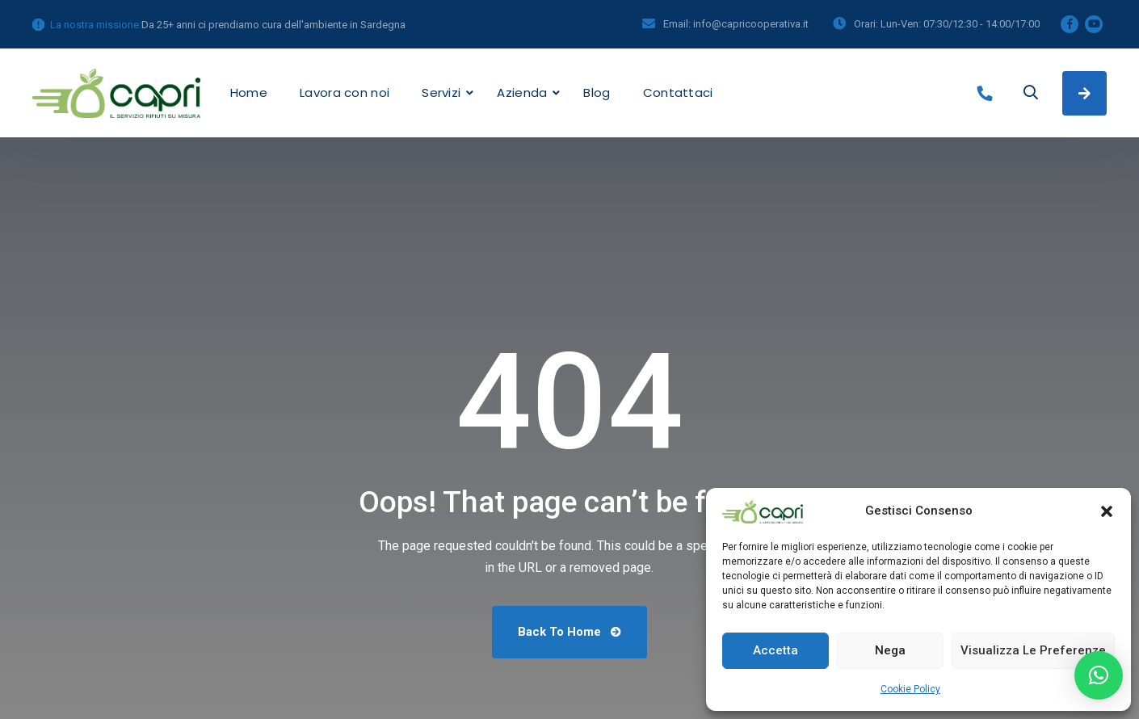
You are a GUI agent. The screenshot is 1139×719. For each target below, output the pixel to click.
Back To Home (569, 631)
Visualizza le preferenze (1033, 650)
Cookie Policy (910, 689)
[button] (1107, 511)
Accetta (775, 650)
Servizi (441, 92)
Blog (596, 92)
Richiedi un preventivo (1084, 93)
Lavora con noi (344, 92)
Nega (890, 650)
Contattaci (678, 92)
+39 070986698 (988, 93)
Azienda (522, 92)
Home (248, 92)
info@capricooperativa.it (751, 24)
